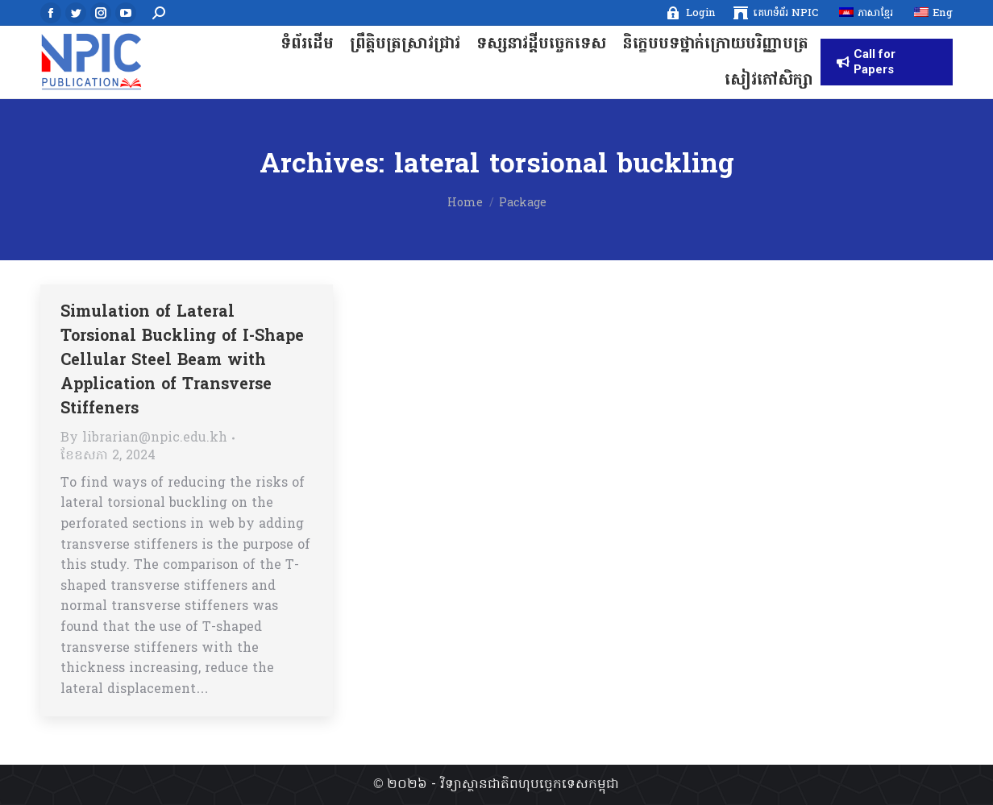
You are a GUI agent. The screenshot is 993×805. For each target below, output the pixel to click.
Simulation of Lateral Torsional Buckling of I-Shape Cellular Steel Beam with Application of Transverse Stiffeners (182, 361)
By (143, 438)
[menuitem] (690, 13)
